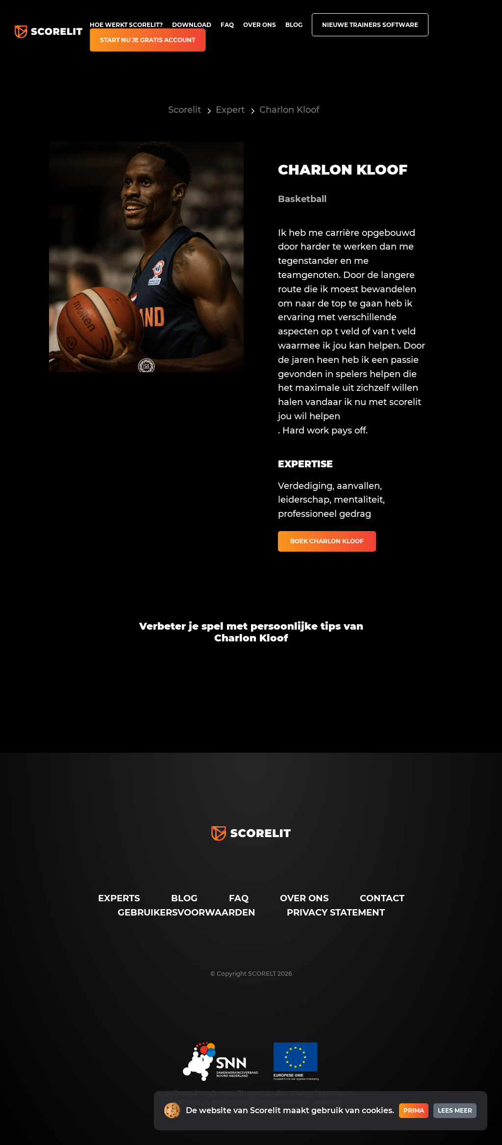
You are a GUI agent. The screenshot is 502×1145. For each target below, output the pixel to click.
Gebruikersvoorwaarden (186, 912)
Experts (119, 898)
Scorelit (184, 109)
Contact (382, 898)
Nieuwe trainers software (370, 24)
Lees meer (455, 1110)
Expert (230, 109)
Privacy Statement (336, 912)
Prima (413, 1110)
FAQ (227, 24)
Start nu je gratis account (147, 40)
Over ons (259, 24)
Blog (293, 24)
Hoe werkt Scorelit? (126, 24)
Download (191, 24)
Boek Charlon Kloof (327, 541)
